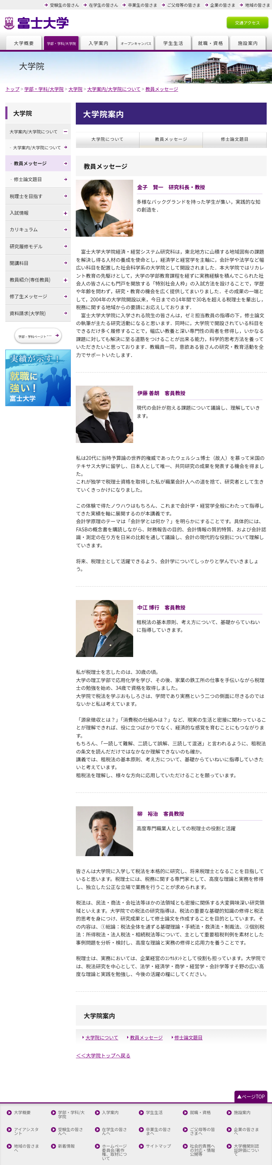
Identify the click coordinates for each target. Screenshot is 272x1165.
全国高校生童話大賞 (72, 1139)
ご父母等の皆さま (185, 4)
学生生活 (173, 42)
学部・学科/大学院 (71, 1086)
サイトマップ (158, 1117)
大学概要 (24, 42)
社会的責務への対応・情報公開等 (204, 1121)
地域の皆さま (258, 4)
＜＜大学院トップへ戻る (102, 1027)
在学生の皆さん (106, 4)
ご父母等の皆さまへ (204, 1102)
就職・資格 (210, 42)
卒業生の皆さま (145, 4)
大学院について (101, 1010)
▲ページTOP (251, 1068)
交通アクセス (248, 22)
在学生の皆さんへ (116, 1102)
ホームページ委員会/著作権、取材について (116, 1121)
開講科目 (19, 261)
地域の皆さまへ (28, 1117)
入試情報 (19, 211)
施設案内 (248, 42)
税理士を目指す (26, 194)
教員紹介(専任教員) (29, 277)
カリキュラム (23, 227)
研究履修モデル (26, 244)
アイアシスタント (28, 1102)
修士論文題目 (186, 1010)
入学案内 (99, 42)
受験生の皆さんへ (72, 1102)
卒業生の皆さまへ (160, 1102)
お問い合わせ (26, 1137)
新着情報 (66, 1117)
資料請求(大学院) (27, 310)
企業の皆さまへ (248, 1100)
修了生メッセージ (28, 294)
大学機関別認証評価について (248, 1119)
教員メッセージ (145, 1010)
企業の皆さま (223, 4)
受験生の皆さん (68, 4)
